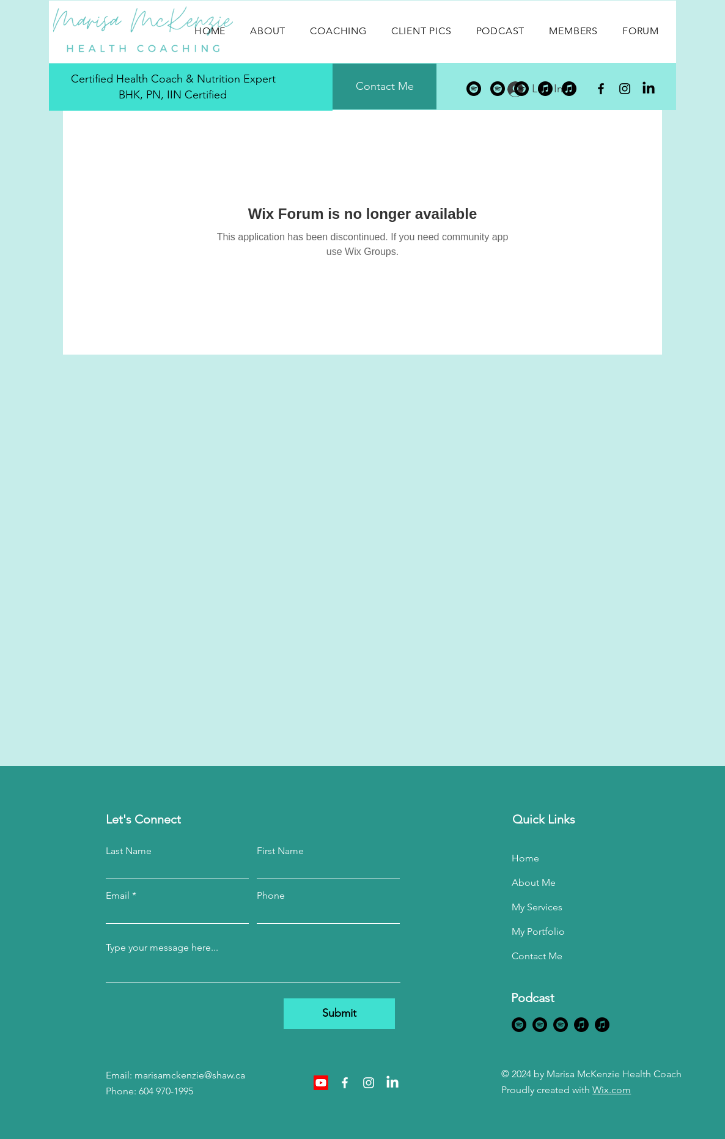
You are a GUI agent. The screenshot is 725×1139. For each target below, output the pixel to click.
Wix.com (611, 1090)
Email (118, 896)
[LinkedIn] (648, 88)
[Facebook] (601, 88)
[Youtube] (321, 1082)
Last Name (129, 851)
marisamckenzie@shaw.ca (189, 1075)
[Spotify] (473, 88)
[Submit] (339, 1013)
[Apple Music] (545, 88)
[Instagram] (624, 88)
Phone (271, 896)
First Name (280, 851)
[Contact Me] (384, 86)
